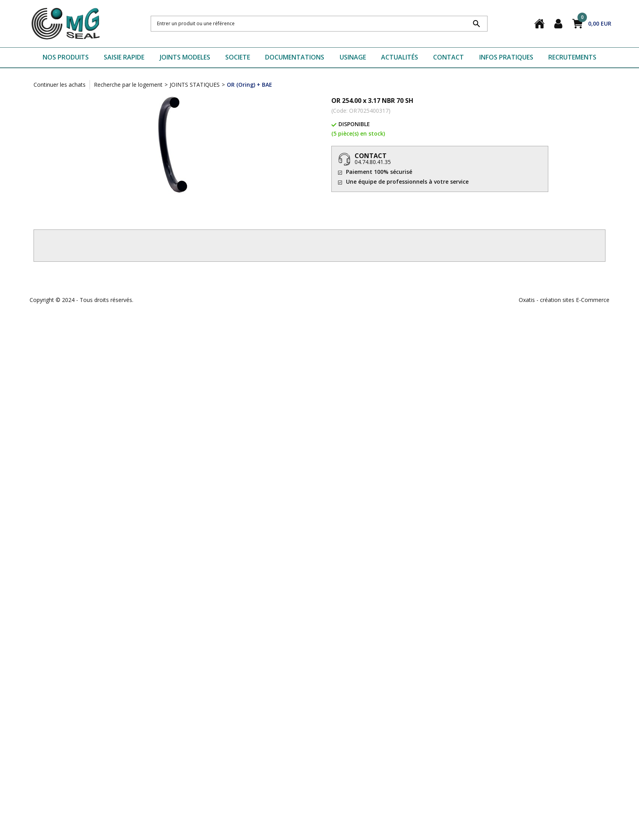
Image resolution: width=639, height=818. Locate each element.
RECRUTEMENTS (572, 57)
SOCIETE (237, 57)
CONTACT (448, 57)
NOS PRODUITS (66, 57)
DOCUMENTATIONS (294, 57)
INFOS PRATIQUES (506, 57)
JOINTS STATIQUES (195, 84)
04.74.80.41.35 (373, 162)
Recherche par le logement (128, 84)
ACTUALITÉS (399, 57)
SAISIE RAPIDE (124, 57)
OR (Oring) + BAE (249, 84)
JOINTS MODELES (185, 57)
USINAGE (353, 57)
